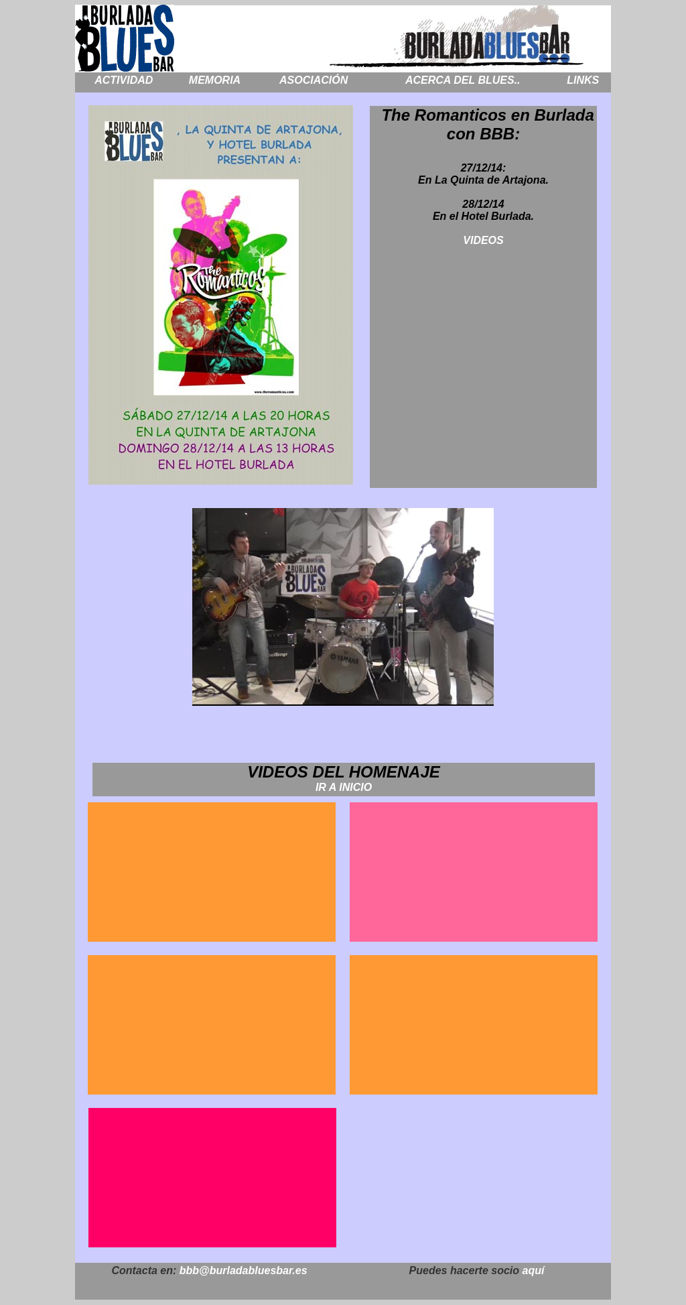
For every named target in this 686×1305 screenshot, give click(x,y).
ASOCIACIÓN (313, 80)
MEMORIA (215, 80)
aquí (534, 1270)
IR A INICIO (344, 787)
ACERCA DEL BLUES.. (463, 80)
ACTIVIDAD (123, 80)
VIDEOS (483, 240)
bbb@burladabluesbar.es (241, 1270)
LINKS (583, 80)
